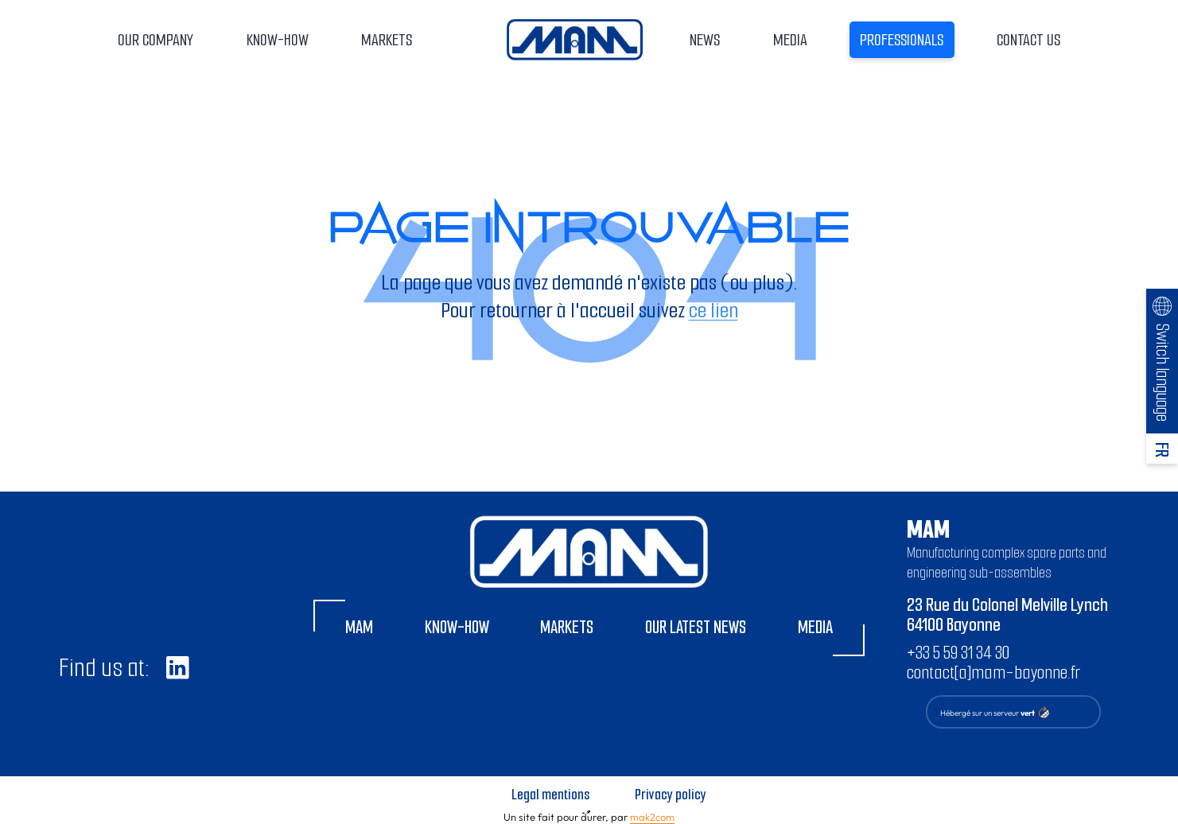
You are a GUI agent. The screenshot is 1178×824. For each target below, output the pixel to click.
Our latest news (695, 627)
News (705, 40)
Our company (155, 40)
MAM (359, 627)
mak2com (652, 816)
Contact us (1028, 40)
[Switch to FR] (1161, 448)
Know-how (278, 40)
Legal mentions (550, 794)
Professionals (901, 40)
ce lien (713, 310)
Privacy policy (670, 794)
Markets (386, 40)
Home (574, 40)
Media (790, 40)
